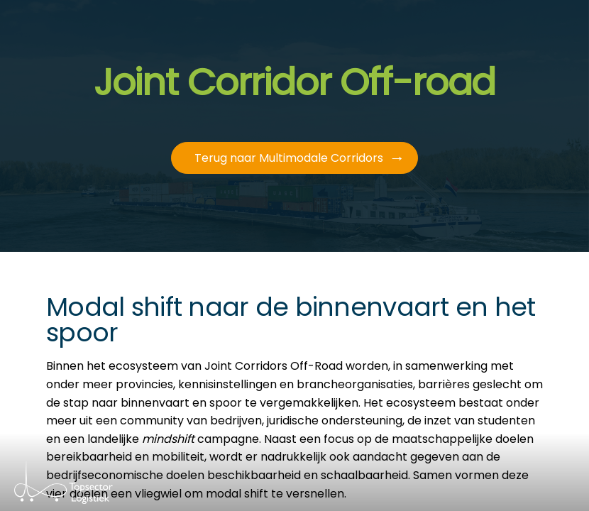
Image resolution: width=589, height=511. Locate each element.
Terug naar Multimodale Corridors (288, 158)
